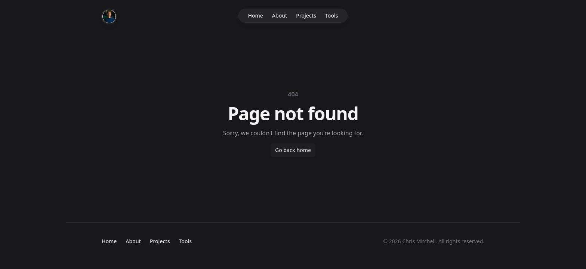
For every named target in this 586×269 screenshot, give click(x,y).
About (279, 15)
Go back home (293, 150)
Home (255, 15)
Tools (331, 15)
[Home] (109, 16)
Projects (306, 15)
